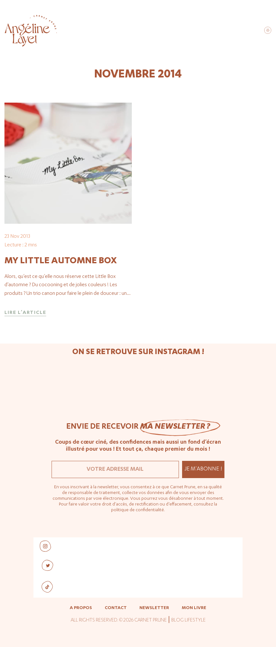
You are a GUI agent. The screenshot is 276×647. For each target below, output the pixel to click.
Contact (116, 608)
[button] (267, 31)
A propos (81, 608)
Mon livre (194, 608)
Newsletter (154, 608)
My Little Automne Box (60, 261)
